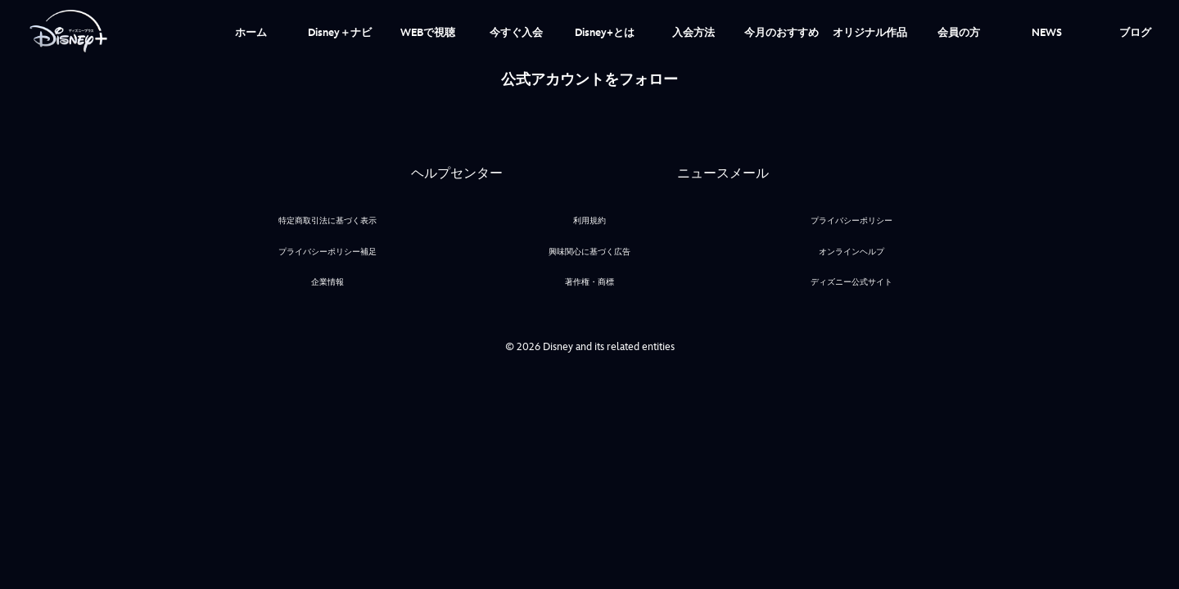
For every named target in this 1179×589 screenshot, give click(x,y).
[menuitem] (251, 31)
